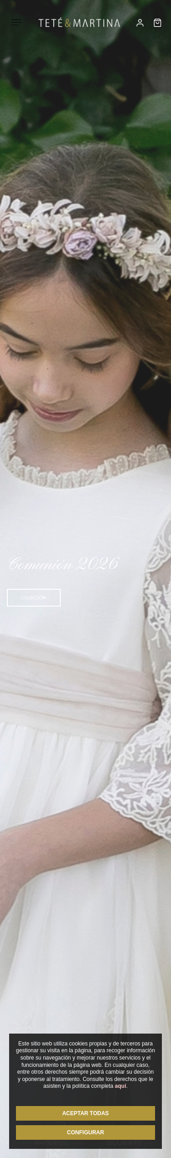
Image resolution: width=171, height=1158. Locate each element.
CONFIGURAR (85, 1132)
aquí (120, 1086)
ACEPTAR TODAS (85, 1113)
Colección (33, 597)
